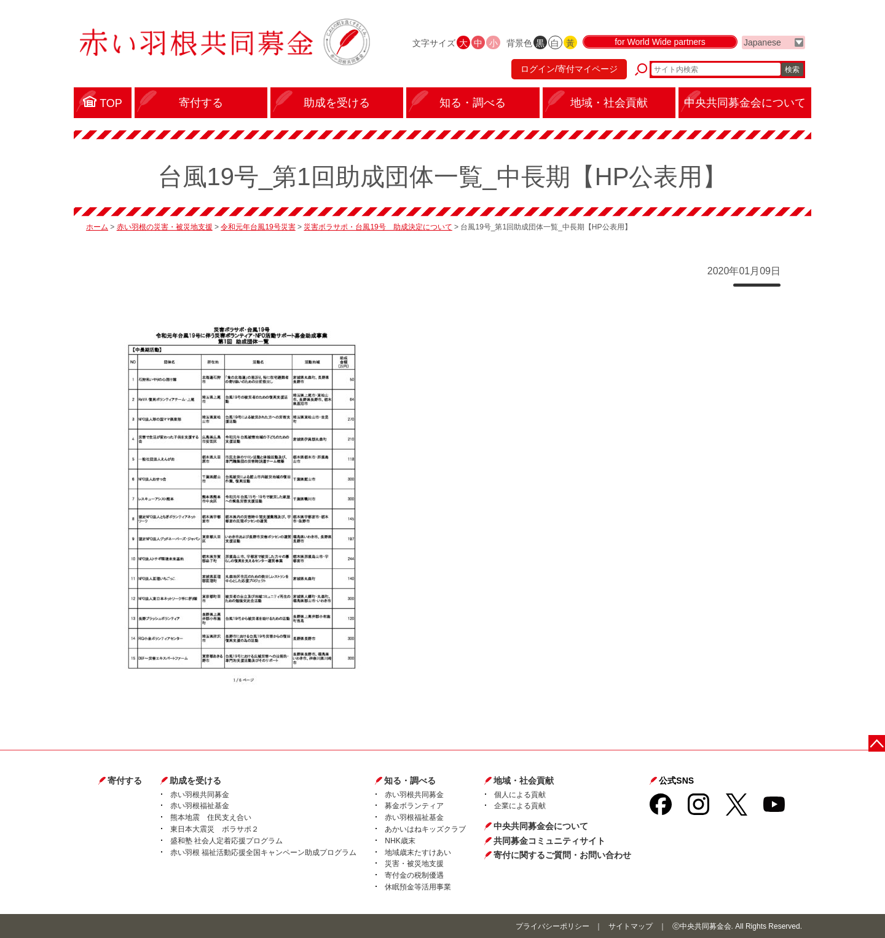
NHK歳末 (400, 841)
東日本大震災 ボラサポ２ (214, 829)
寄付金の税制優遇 (414, 875)
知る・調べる (410, 780)
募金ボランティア (414, 805)
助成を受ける (195, 780)
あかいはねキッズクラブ (425, 829)
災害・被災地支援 (414, 863)
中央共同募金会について (541, 826)
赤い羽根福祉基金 (199, 805)
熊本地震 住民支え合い (210, 817)
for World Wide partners (660, 44)
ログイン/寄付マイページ (567, 71)
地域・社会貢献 (524, 780)
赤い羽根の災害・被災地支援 (165, 227)
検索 (792, 70)
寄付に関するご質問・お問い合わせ (562, 855)
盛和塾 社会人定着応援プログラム (226, 841)
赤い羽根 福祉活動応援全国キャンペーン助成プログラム (263, 852)
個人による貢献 (520, 794)
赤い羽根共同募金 (199, 794)
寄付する (125, 780)
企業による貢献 (520, 805)
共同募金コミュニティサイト (549, 841)
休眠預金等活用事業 (418, 887)
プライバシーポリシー (552, 926)
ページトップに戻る (877, 742)
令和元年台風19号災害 (258, 227)
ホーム (97, 227)
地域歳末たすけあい (418, 852)
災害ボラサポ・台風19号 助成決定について (378, 227)
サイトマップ (630, 926)
